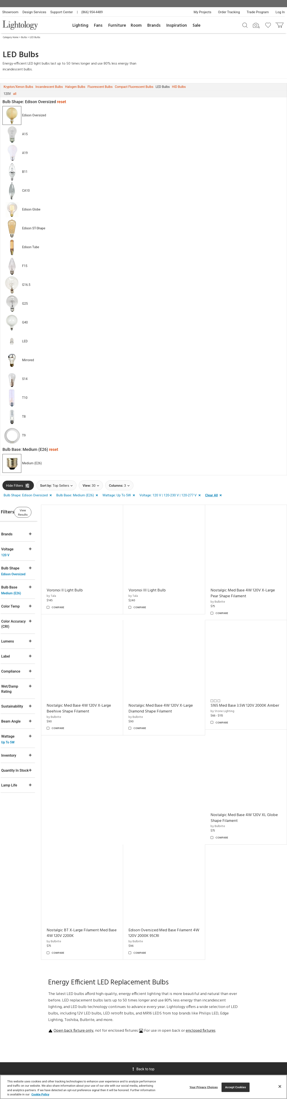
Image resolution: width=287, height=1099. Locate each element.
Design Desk (114, 979)
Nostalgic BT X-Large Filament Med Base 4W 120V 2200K (170, 806)
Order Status (75, 1013)
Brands (154, 25)
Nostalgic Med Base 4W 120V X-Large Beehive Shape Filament (96, 697)
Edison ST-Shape (33, 228)
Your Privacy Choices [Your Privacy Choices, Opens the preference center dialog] (203, 1087)
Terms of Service (249, 1015)
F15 (24, 266)
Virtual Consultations (115, 988)
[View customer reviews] (262, 1031)
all (14, 94)
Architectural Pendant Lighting (189, 1018)
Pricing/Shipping (78, 992)
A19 (25, 153)
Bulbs (24, 37)
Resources (113, 1057)
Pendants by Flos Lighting (189, 1040)
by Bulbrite (223, 596)
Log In (280, 12)
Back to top (143, 942)
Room (136, 25)
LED (25, 341)
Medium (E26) (32, 463)
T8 (24, 416)
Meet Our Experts (150, 990)
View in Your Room (114, 1027)
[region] (143, 1087)
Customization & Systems (117, 1017)
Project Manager (117, 996)
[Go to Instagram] (242, 1030)
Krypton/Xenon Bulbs (18, 87)
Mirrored (28, 360)
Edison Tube (30, 247)
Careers (148, 998)
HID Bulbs (179, 87)
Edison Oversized (34, 115)
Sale (196, 25)
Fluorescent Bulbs (100, 87)
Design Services (34, 12)
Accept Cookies (235, 1087)
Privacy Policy (222, 1015)
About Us (150, 975)
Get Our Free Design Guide (31, 1030)
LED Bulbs (35, 37)
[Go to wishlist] (269, 24)
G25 (25, 303)
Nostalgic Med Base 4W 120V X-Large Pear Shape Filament (248, 588)
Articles (183, 975)
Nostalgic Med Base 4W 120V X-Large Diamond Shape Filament (172, 697)
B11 (24, 172)
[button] (28, 495)
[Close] (280, 1086)
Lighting (80, 25)
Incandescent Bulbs (49, 87)
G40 (25, 322)
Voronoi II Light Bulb (82, 585)
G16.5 (26, 285)
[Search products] (245, 24)
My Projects (202, 12)
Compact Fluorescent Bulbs (134, 87)
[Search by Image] (256, 25)
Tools (110, 1051)
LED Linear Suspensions (186, 1050)
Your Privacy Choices (75, 1006)
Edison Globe (31, 209)
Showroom (10, 12)
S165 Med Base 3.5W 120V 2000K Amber (244, 697)
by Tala (68, 590)
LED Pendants (187, 1010)
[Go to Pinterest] (230, 1030)
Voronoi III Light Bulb (158, 585)
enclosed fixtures (200, 904)
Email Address (226, 1001)
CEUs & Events (115, 1008)
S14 (24, 379)
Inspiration (176, 25)
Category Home (10, 37)
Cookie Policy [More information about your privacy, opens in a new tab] (40, 1094)
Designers (184, 993)
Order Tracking (229, 12)
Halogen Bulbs (75, 87)
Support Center (61, 12)
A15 (25, 134)
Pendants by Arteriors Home (192, 1029)
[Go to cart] (280, 24)
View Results (39, 511)
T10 (24, 398)
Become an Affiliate (151, 1006)
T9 (24, 435)
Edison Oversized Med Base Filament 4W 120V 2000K (248, 806)
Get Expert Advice (79, 1037)
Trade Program (258, 12)
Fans (98, 25)
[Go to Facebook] (218, 1030)
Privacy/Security (78, 998)
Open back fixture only (73, 904)
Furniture (117, 25)
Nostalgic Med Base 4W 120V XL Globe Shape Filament (92, 806)
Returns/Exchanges (80, 985)
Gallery (182, 981)
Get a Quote (76, 1031)
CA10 (26, 190)
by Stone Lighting (228, 705)
